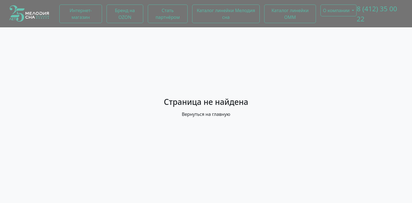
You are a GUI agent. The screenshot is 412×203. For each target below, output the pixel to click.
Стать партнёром (167, 13)
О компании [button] (336, 10)
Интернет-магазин (81, 13)
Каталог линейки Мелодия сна (226, 13)
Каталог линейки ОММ (290, 13)
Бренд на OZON (125, 13)
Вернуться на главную (206, 114)
